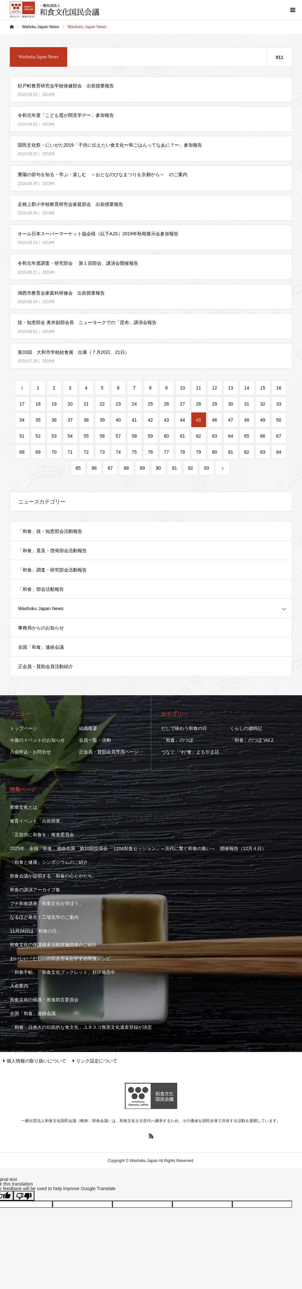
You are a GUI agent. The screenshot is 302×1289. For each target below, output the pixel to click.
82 (246, 452)
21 (86, 404)
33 (278, 404)
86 (94, 468)
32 (262, 404)
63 (214, 436)
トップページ (23, 728)
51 (22, 436)
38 (86, 420)
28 (198, 404)
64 (230, 436)
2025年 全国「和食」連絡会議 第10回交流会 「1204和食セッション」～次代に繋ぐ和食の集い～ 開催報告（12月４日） (138, 848)
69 (38, 452)
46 (214, 420)
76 (150, 452)
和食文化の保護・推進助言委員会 (44, 999)
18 (38, 404)
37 (70, 420)
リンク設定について (95, 1060)
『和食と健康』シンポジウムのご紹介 (49, 862)
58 (134, 436)
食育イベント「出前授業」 (37, 821)
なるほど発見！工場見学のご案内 (44, 917)
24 (134, 404)
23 (118, 404)
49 (262, 420)
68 (22, 452)
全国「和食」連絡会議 (41, 647)
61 (182, 436)
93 (206, 468)
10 (182, 387)
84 (278, 452)
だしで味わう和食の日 (184, 728)
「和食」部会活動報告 (41, 589)
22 (102, 404)
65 (246, 436)
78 (182, 452)
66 (262, 436)
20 (70, 404)
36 (54, 420)
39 (102, 420)
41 (134, 420)
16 (278, 387)
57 (118, 436)
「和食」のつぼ (177, 740)
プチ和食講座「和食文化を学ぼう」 (46, 903)
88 (126, 468)
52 (38, 436)
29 (214, 404)
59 (150, 436)
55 (86, 436)
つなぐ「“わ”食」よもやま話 (190, 751)
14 (246, 387)
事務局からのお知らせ (41, 627)
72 (86, 452)
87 (110, 468)
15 (262, 387)
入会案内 (19, 986)
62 (198, 436)
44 (182, 420)
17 (22, 404)
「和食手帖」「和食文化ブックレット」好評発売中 (62, 972)
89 (142, 468)
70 (54, 452)
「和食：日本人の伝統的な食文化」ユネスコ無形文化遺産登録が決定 (81, 1027)
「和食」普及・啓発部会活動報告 (52, 550)
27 (182, 404)
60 (166, 436)
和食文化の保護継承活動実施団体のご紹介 (53, 944)
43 (166, 420)
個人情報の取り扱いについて (34, 1060)
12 (214, 387)
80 (214, 452)
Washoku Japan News (41, 608)
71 (70, 452)
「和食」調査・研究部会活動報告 (52, 569)
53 (54, 436)
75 (134, 452)
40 (118, 420)
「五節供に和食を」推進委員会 (42, 834)
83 (262, 452)
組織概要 (88, 728)
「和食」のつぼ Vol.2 (252, 740)
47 (230, 420)
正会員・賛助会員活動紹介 (45, 666)
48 (246, 420)
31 (246, 404)
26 (166, 404)
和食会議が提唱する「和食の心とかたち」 (53, 876)
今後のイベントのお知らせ (37, 740)
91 (174, 468)
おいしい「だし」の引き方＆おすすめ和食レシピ (60, 958)
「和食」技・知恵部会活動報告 (50, 531)
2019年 (48, 94)
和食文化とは (23, 807)
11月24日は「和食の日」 (35, 931)
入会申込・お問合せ (30, 751)
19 (54, 404)
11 (198, 387)
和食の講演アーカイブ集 (35, 889)
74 (118, 452)
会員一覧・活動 (95, 740)
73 (102, 452)
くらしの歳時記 (246, 728)
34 (22, 420)
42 (150, 420)
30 (230, 404)
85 (78, 468)
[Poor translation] (23, 1196)
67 (278, 436)
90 (158, 468)
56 (102, 436)
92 (190, 468)
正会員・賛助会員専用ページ (109, 751)
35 (38, 420)
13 (230, 387)
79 (198, 452)
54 (70, 436)
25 (150, 404)
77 (166, 452)
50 (278, 420)
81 (230, 452)
